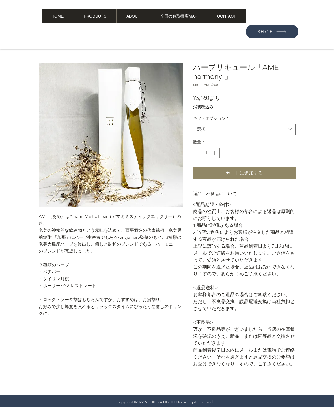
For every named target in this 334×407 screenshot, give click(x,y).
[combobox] (244, 129)
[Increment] (215, 153)
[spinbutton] (206, 153)
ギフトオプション (210, 118)
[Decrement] (197, 153)
